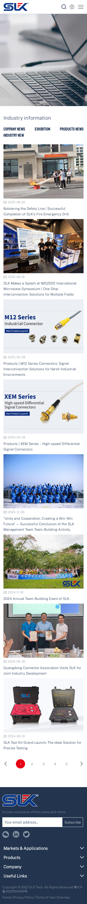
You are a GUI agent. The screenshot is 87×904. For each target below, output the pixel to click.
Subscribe (72, 822)
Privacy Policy (23, 897)
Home (6, 897)
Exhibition (42, 129)
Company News (14, 129)
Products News (72, 129)
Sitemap (63, 897)
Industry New (13, 135)
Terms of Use (45, 897)
